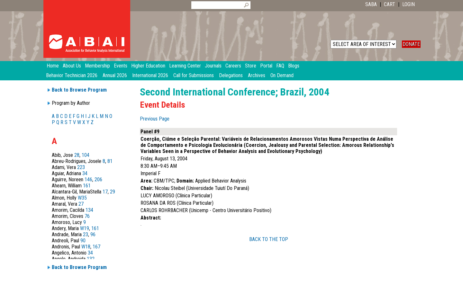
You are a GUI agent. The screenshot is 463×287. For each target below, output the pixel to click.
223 (81, 167)
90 (83, 241)
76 (87, 216)
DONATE (411, 44)
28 (76, 155)
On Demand (282, 75)
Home (53, 66)
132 (91, 259)
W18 (85, 247)
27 (81, 204)
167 (96, 247)
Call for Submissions (193, 75)
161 (87, 186)
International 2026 (150, 75)
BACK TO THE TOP (268, 239)
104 (85, 155)
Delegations (231, 75)
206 (98, 179)
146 (88, 179)
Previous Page (154, 119)
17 (105, 192)
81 (110, 161)
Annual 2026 (115, 75)
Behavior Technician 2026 (71, 75)
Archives (256, 75)
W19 (84, 228)
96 (92, 234)
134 (89, 210)
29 (112, 192)
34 (84, 173)
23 (85, 234)
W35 (82, 198)
